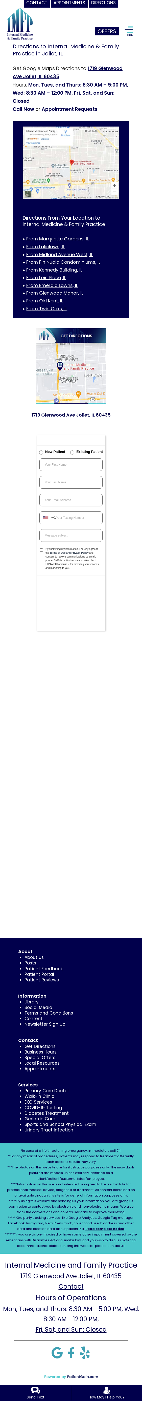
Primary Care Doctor (47, 1091)
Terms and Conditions (49, 1013)
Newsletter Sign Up (45, 1024)
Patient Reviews (42, 980)
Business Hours (41, 1052)
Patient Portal (39, 974)
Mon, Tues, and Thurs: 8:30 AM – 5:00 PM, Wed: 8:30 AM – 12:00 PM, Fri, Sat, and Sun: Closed (70, 93)
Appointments (40, 1069)
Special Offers (40, 1058)
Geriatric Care (40, 1119)
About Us (34, 957)
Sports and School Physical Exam (60, 1124)
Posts (30, 963)
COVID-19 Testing (43, 1108)
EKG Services (38, 1102)
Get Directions (40, 1046)
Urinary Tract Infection (49, 1130)
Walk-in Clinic (39, 1096)
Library (32, 1002)
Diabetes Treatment (47, 1113)
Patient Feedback (44, 969)
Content (33, 1019)
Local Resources (42, 1063)
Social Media (38, 1007)
